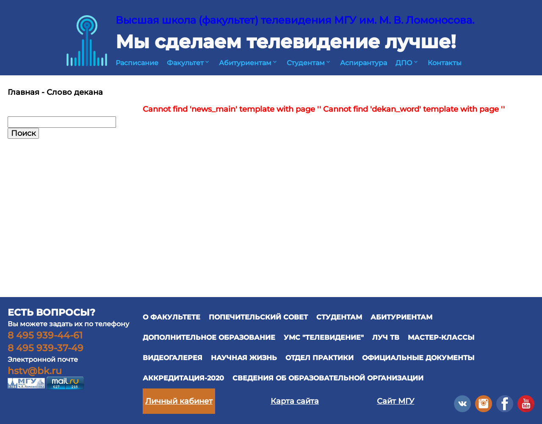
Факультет (188, 63)
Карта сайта (295, 401)
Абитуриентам (248, 63)
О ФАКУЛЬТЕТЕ (171, 317)
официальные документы (418, 358)
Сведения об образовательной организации (327, 378)
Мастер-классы (441, 337)
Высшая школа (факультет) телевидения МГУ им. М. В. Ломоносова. (295, 20)
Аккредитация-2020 (183, 378)
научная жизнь (244, 358)
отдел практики (319, 358)
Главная (23, 92)
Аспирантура (363, 63)
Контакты (445, 63)
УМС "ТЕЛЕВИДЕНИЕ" (324, 337)
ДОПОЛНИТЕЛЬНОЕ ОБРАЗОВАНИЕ (209, 337)
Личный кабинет (179, 401)
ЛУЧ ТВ (385, 337)
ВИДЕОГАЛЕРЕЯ (172, 358)
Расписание (137, 63)
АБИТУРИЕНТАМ (401, 317)
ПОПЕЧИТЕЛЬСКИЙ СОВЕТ (258, 317)
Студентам (309, 63)
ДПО (407, 63)
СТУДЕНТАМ (339, 317)
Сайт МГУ (395, 401)
